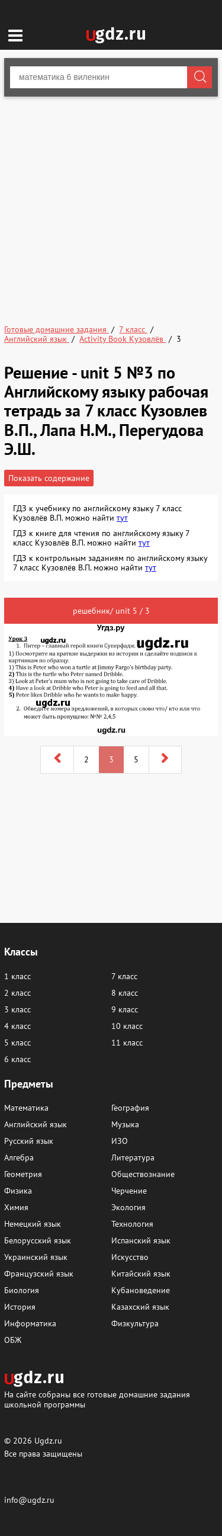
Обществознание (143, 1174)
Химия (16, 1207)
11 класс (127, 1042)
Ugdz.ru (48, 1440)
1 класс (17, 976)
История (20, 1306)
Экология (128, 1207)
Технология (132, 1223)
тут (122, 517)
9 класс (124, 1009)
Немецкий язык (32, 1223)
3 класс (17, 1009)
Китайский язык (140, 1273)
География (130, 1107)
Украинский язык (35, 1257)
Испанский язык (140, 1240)
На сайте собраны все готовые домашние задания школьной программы (97, 1399)
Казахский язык (140, 1306)
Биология (21, 1290)
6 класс (17, 1059)
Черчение (129, 1190)
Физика (18, 1190)
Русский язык (28, 1141)
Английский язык (35, 1124)
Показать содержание (48, 478)
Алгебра (19, 1157)
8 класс (124, 992)
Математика (26, 1107)
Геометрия (23, 1174)
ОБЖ (12, 1340)
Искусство (130, 1257)
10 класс (127, 1026)
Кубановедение (140, 1290)
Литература (133, 1157)
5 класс (17, 1042)
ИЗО (119, 1141)
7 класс (124, 976)
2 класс (17, 992)
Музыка (125, 1124)
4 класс (17, 1026)
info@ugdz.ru (29, 1500)
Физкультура (135, 1323)
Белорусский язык (37, 1240)
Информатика (30, 1323)
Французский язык (38, 1273)
